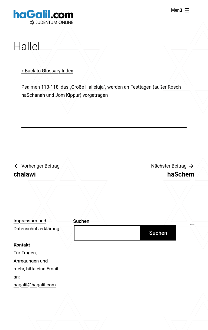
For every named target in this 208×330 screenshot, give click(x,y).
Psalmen (30, 87)
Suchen (81, 221)
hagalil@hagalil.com (35, 284)
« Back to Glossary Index (47, 70)
